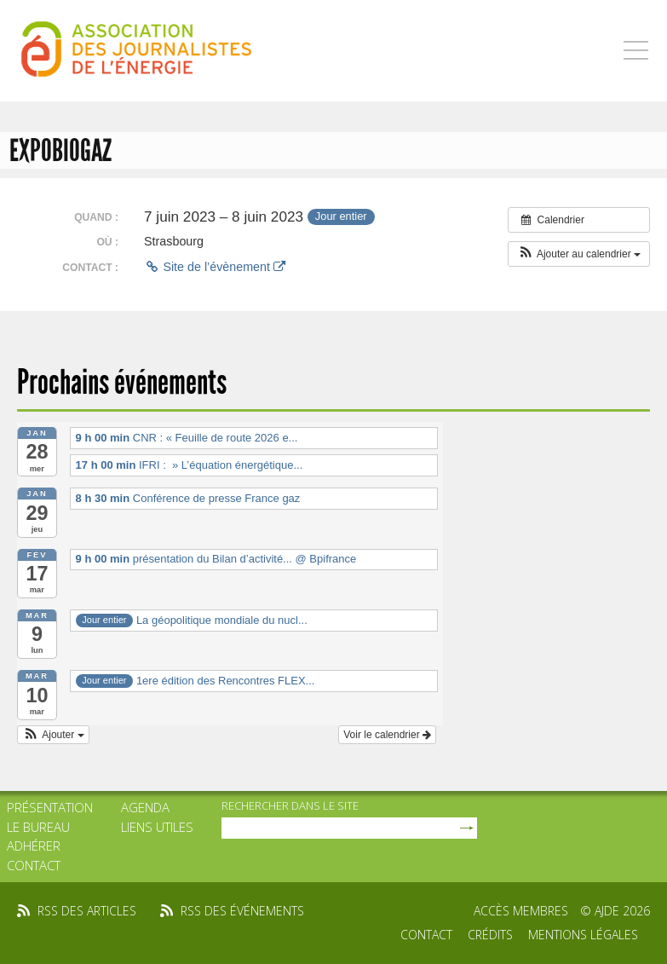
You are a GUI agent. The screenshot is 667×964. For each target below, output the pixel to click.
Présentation (50, 807)
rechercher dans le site (290, 805)
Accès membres (521, 911)
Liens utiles (157, 826)
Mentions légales (583, 934)
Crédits (490, 934)
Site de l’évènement (214, 267)
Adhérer (33, 845)
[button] (579, 254)
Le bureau (38, 826)
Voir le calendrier (387, 735)
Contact (33, 865)
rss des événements (242, 911)
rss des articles (86, 911)
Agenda (145, 807)
